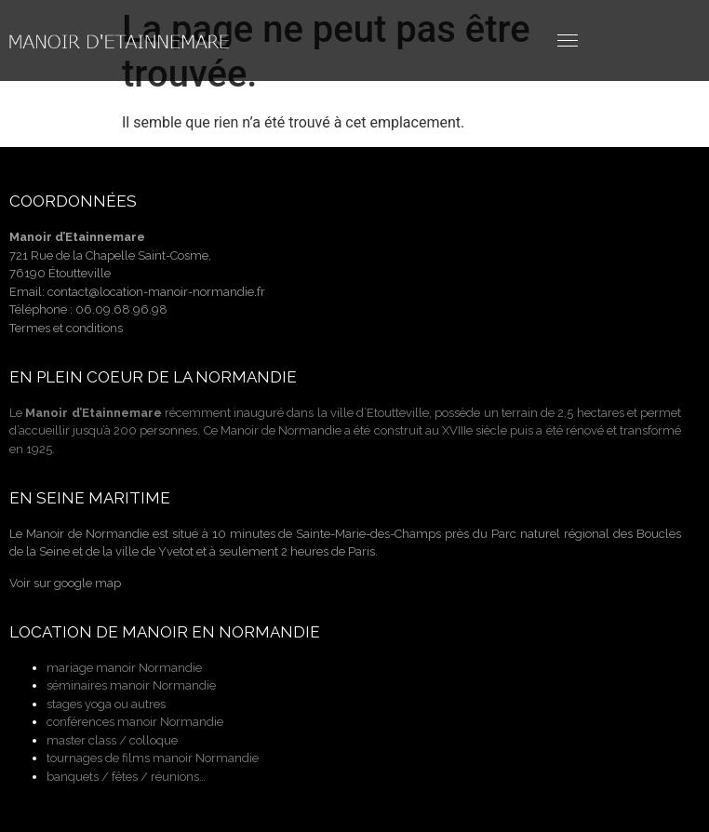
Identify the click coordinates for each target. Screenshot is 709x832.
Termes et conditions (66, 328)
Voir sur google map (65, 583)
